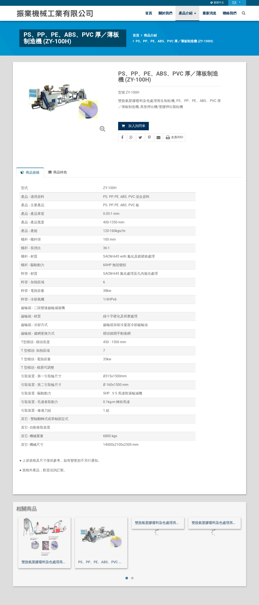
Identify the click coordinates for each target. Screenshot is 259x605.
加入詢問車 (133, 126)
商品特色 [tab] (57, 172)
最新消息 (209, 13)
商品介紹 (150, 35)
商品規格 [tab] (30, 172)
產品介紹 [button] (187, 13)
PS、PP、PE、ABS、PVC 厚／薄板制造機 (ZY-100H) (174, 41)
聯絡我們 (229, 13)
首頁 (148, 13)
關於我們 (165, 13)
